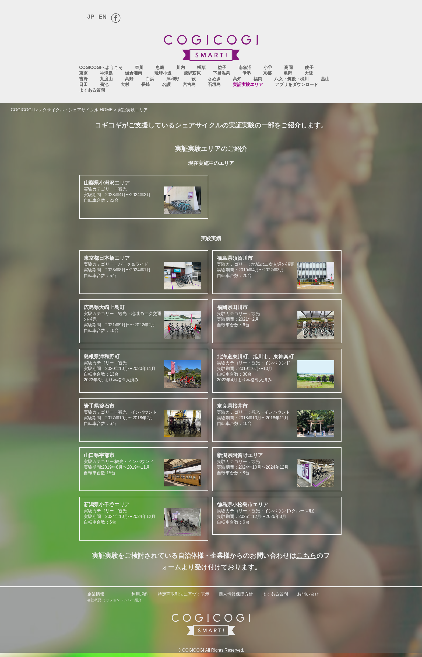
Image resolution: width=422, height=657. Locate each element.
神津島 (106, 73)
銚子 (309, 67)
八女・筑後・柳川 (291, 79)
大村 (125, 84)
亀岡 (288, 73)
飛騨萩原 (192, 73)
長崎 (145, 84)
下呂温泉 (221, 73)
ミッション (111, 600)
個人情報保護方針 (236, 594)
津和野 (172, 79)
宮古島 (189, 84)
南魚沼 (244, 67)
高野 (129, 79)
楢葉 (201, 67)
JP (90, 16)
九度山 (106, 79)
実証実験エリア (248, 84)
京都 (267, 73)
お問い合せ (308, 594)
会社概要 (94, 600)
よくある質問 (92, 90)
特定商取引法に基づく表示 (183, 594)
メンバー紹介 (131, 600)
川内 (180, 67)
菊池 (104, 84)
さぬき (214, 79)
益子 (222, 67)
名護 (166, 84)
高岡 (288, 67)
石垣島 (214, 84)
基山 (325, 79)
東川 (139, 67)
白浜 (150, 79)
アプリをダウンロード (296, 84)
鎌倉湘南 (133, 73)
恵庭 (160, 67)
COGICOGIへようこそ (101, 67)
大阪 (308, 73)
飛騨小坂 (162, 73)
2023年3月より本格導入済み (111, 380)
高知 (237, 79)
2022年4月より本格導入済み (244, 380)
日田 (83, 84)
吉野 (83, 79)
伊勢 (246, 73)
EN (103, 16)
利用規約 (140, 594)
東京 (83, 73)
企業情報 (95, 594)
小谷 (267, 67)
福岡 (258, 79)
